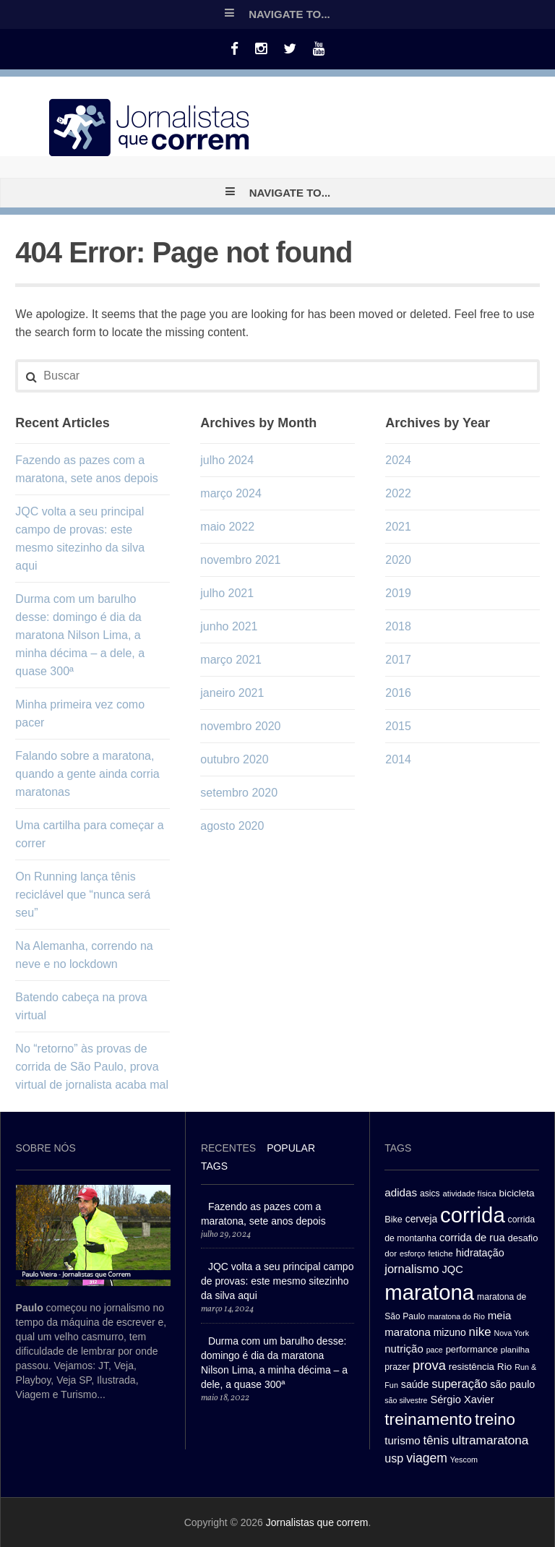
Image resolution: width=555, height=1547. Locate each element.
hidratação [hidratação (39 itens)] (480, 1253)
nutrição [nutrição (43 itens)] (403, 1348)
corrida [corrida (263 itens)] (472, 1215)
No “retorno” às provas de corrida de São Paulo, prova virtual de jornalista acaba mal (91, 1066)
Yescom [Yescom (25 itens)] (464, 1459)
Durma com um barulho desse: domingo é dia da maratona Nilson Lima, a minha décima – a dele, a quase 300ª (80, 635)
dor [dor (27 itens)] (390, 1253)
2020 (398, 560)
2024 (398, 460)
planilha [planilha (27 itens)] (515, 1349)
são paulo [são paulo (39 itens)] (512, 1384)
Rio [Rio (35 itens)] (504, 1366)
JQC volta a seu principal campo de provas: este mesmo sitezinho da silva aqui (277, 1281)
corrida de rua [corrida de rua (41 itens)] (472, 1237)
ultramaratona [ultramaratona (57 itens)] (490, 1440)
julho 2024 (227, 460)
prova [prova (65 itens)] (429, 1365)
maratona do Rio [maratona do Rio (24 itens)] (456, 1316)
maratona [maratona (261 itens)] (429, 1292)
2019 (398, 593)
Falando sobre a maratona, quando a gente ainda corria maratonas (87, 774)
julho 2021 (227, 593)
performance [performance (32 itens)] (472, 1349)
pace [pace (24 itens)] (434, 1349)
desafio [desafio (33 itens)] (522, 1238)
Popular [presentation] (291, 1148)
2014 (398, 759)
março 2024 (231, 493)
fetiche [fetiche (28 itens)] (440, 1253)
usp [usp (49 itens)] (393, 1458)
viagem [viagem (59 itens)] (426, 1458)
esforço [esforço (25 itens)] (413, 1253)
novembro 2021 (240, 560)
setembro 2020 (239, 793)
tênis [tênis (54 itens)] (436, 1440)
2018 (398, 626)
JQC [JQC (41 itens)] (452, 1269)
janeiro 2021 (232, 693)
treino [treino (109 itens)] (495, 1419)
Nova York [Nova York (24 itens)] (511, 1333)
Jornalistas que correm (317, 1522)
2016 (398, 693)
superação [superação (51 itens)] (459, 1384)
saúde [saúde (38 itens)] (415, 1384)
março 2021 (231, 659)
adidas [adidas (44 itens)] (400, 1192)
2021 (398, 526)
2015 (398, 726)
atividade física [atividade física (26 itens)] (469, 1193)
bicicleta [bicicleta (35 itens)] (517, 1193)
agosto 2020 (232, 826)
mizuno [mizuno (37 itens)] (450, 1332)
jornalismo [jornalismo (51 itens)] (411, 1269)
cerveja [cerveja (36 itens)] (421, 1219)
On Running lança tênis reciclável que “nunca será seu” (82, 894)
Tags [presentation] (214, 1166)
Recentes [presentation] (228, 1148)
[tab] (228, 1150)
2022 (398, 493)
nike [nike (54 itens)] (480, 1332)
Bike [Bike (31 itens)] (393, 1219)
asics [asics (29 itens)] (430, 1193)
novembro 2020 (240, 726)
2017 (398, 659)
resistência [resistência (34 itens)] (471, 1366)
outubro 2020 (234, 759)
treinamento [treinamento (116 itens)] (428, 1419)
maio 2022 (227, 526)
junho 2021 (228, 626)
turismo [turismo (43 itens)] (402, 1440)
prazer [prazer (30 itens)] (397, 1367)
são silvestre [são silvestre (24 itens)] (405, 1400)
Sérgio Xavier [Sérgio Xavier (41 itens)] (462, 1399)
